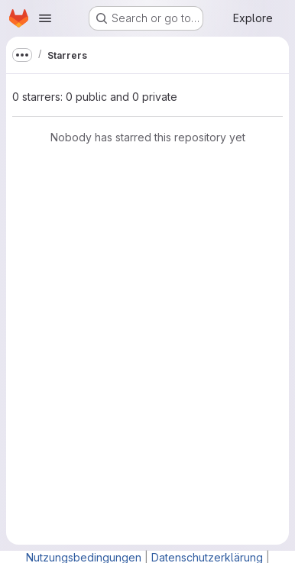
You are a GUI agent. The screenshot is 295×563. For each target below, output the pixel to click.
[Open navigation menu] (45, 18)
